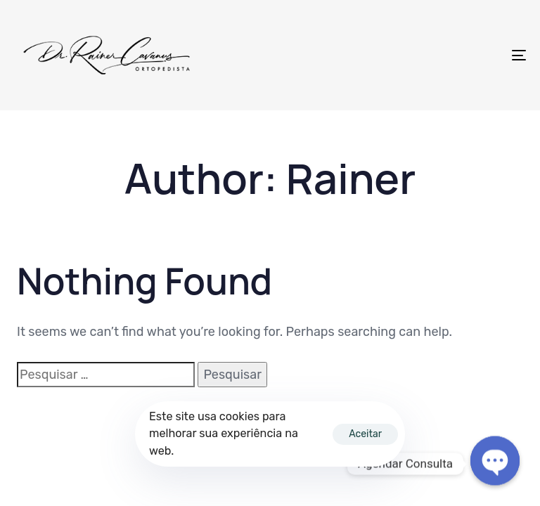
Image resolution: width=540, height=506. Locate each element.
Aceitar (365, 434)
